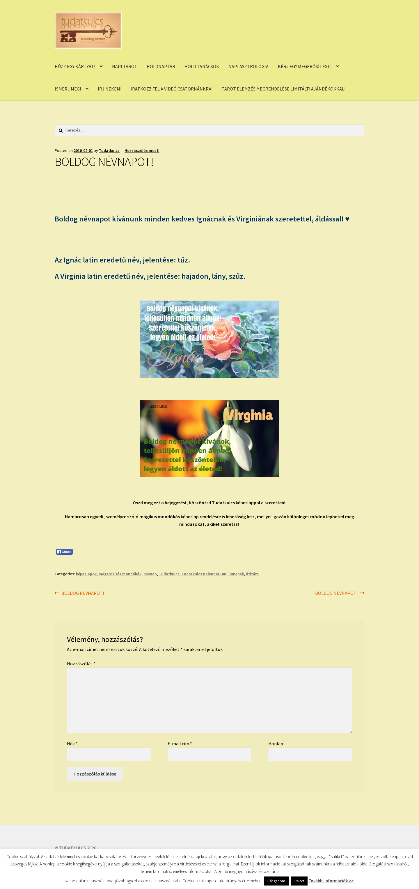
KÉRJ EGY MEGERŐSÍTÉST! (304, 66)
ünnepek (236, 573)
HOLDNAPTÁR (161, 66)
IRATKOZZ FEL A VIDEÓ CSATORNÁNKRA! (171, 89)
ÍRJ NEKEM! (109, 89)
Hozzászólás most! (142, 150)
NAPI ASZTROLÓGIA (248, 66)
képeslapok (86, 573)
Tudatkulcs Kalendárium (204, 573)
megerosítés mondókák (120, 573)
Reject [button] (299, 881)
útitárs (252, 573)
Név (72, 743)
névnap (150, 573)
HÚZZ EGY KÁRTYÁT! (75, 66)
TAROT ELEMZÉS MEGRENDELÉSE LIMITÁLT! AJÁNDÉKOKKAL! (283, 89)
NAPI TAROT (124, 66)
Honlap (275, 743)
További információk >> (331, 880)
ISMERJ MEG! (68, 89)
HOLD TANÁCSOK (201, 66)
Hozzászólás (81, 663)
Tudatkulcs (109, 150)
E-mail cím (180, 743)
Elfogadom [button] (276, 881)
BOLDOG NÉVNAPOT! (82, 593)
